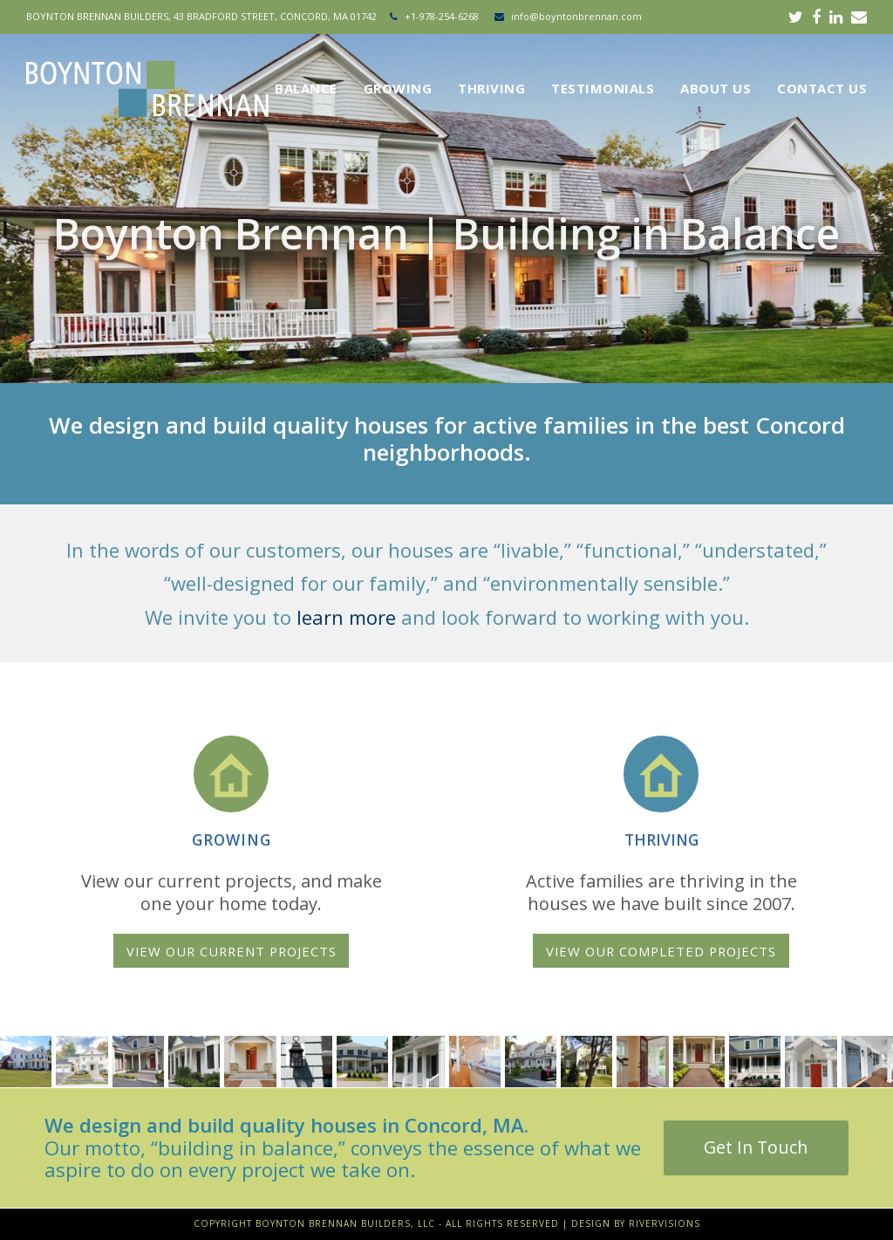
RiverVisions (664, 1223)
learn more (346, 617)
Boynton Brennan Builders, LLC (345, 1223)
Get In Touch (756, 1147)
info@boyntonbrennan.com (576, 16)
